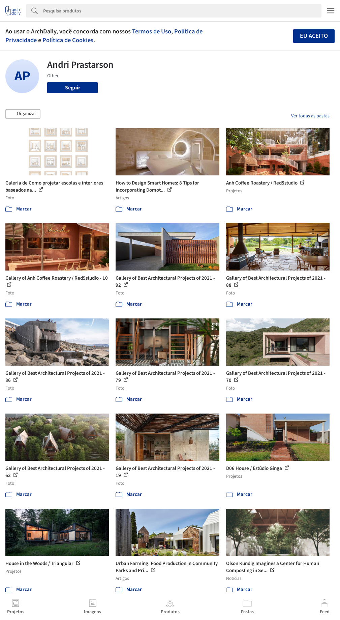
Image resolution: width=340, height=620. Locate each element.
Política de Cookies (67, 40)
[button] (22, 114)
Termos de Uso (151, 31)
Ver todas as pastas (310, 116)
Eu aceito (314, 36)
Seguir (72, 87)
